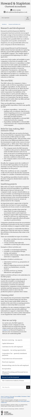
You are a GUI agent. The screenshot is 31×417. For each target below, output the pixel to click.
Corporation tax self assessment (12, 358)
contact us (5, 330)
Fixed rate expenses (8, 362)
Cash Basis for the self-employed (12, 346)
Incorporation (6, 368)
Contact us (6, 396)
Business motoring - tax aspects (12, 340)
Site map (12, 396)
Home (2, 396)
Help (29, 396)
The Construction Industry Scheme (13, 380)
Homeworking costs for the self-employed (15, 365)
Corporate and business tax (14, 24)
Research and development (10, 377)
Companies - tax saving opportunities (14, 350)
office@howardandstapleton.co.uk (15, 12)
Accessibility (18, 396)
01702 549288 (15, 10)
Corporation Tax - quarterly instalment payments (14, 354)
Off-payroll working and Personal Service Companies (15, 373)
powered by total (7, 397)
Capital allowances (8, 343)
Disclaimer (24, 396)
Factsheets (4, 24)
